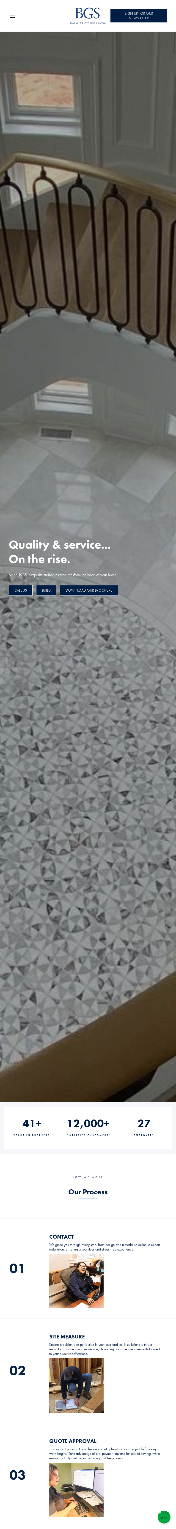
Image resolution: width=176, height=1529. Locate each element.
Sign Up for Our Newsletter (139, 15)
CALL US (20, 590)
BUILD (46, 590)
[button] (36, 15)
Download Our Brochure (89, 590)
